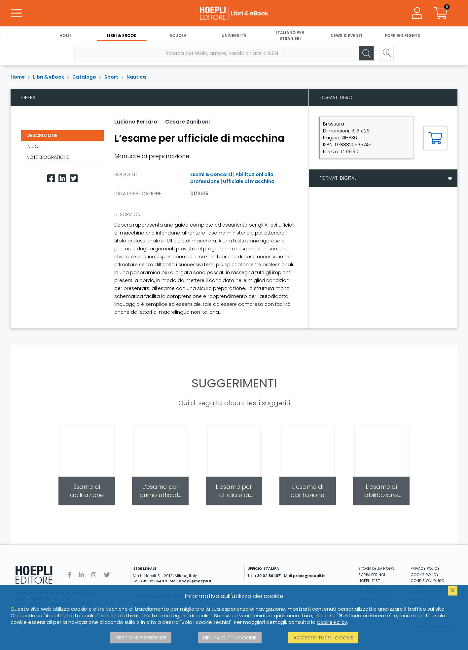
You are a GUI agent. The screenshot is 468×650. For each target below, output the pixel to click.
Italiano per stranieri (290, 35)
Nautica (136, 77)
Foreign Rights (402, 35)
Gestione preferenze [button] (140, 637)
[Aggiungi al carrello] (435, 138)
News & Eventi (346, 35)
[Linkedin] (62, 178)
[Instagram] (93, 575)
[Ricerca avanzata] (386, 53)
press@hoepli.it (309, 575)
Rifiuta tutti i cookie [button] (229, 637)
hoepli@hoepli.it (195, 581)
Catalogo (84, 77)
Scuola (178, 35)
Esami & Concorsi (211, 174)
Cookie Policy (332, 622)
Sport (111, 77)
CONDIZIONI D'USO (427, 580)
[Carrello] (441, 13)
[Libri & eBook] (233, 13)
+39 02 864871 (153, 581)
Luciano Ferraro (135, 122)
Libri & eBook (121, 35)
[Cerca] (366, 53)
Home (65, 35)
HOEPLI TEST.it (370, 580)
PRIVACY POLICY (425, 568)
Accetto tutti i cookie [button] (323, 637)
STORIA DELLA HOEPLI (376, 568)
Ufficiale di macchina (248, 181)
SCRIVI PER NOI (371, 574)
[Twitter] (74, 178)
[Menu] (16, 13)
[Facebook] (51, 178)
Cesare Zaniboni (187, 122)
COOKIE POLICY (425, 574)
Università (234, 35)
